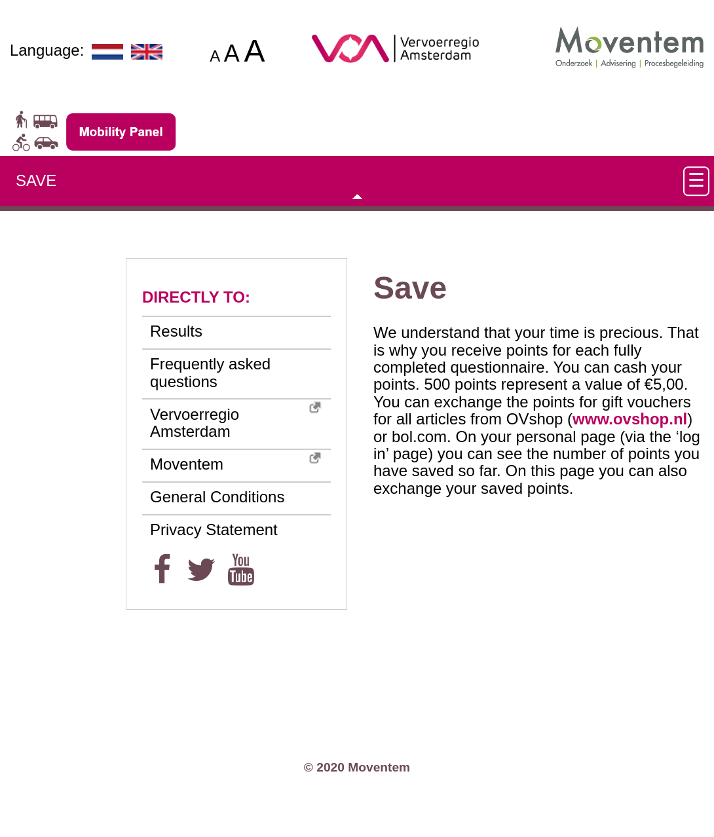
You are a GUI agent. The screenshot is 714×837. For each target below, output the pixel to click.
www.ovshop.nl (630, 419)
